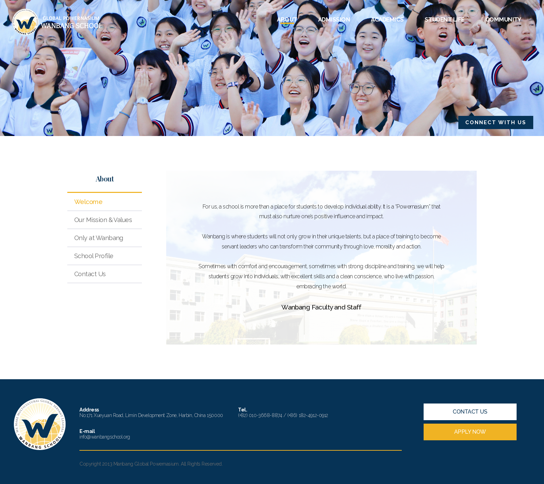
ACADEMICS (387, 19)
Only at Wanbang (98, 237)
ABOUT (287, 19)
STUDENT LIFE (445, 19)
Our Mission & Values (103, 219)
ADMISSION (334, 19)
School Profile (93, 256)
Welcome (88, 201)
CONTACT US (470, 411)
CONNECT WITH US (495, 122)
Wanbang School (57, 22)
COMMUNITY (503, 19)
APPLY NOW (470, 431)
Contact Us (90, 274)
